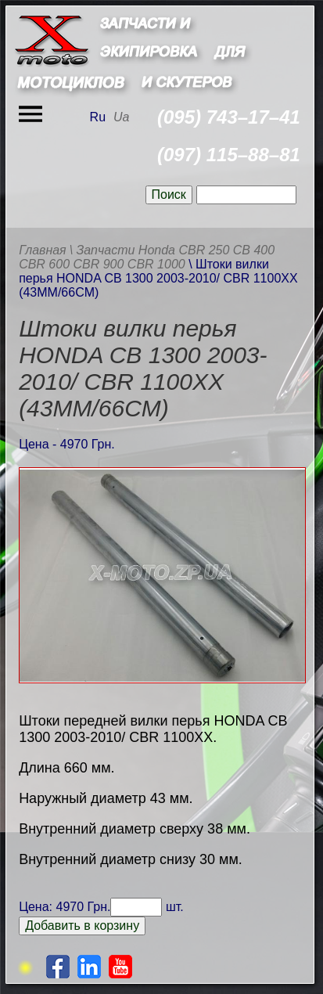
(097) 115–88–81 (228, 154)
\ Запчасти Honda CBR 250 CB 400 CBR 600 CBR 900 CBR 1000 (147, 257)
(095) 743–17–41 (228, 117)
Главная (42, 250)
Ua (121, 117)
